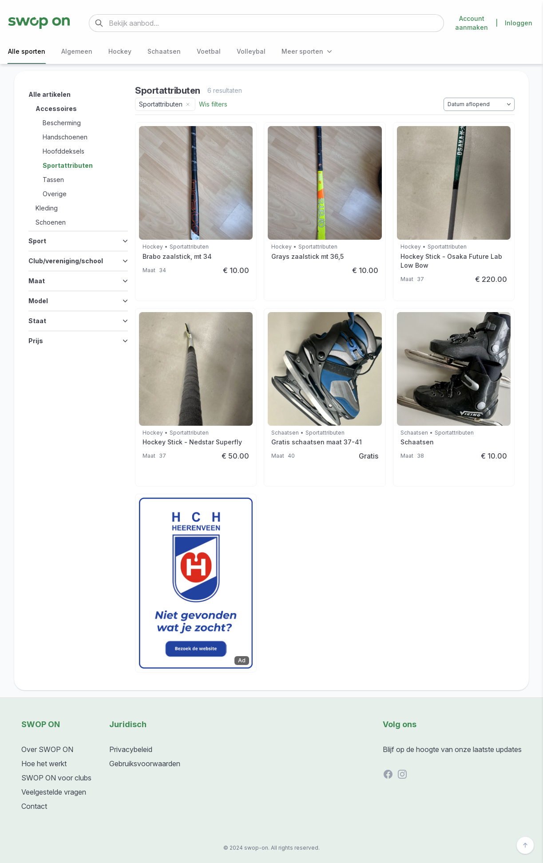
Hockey (119, 51)
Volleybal (251, 51)
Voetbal (209, 51)
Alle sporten (26, 51)
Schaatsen (164, 51)
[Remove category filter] (187, 104)
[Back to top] (525, 845)
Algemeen (76, 51)
